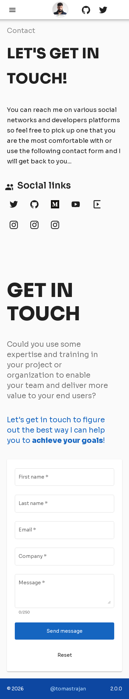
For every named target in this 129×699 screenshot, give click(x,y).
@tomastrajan (68, 689)
